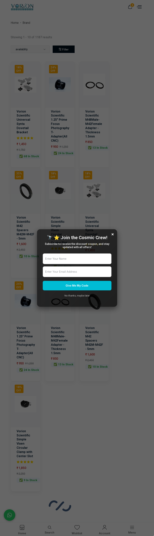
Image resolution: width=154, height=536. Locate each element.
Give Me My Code (77, 285)
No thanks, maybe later (77, 295)
